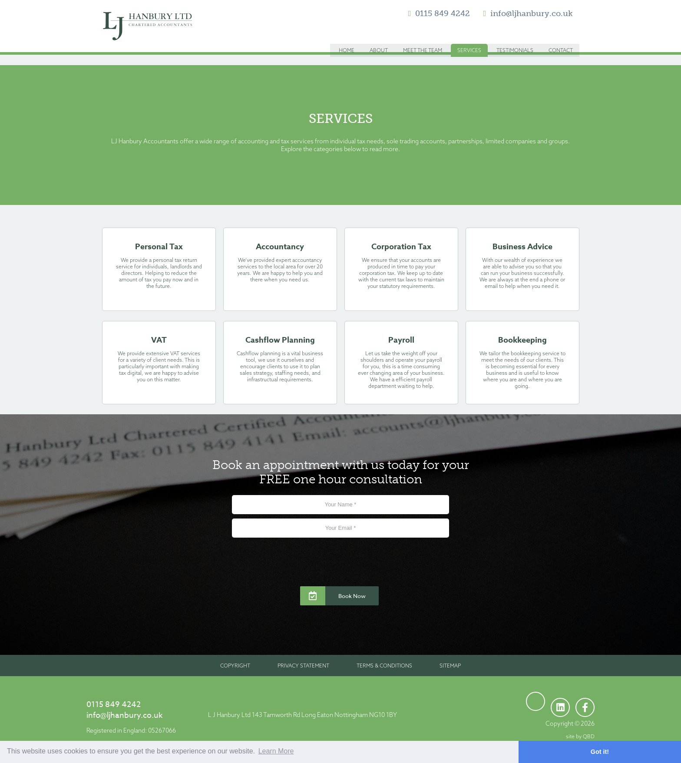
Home (346, 45)
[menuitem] (345, 45)
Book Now (333, 595)
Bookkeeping (522, 361)
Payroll (401, 361)
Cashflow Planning (280, 358)
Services (469, 45)
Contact (561, 45)
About (379, 45)
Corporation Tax (401, 264)
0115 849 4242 (442, 13)
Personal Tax (159, 264)
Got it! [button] (638, 751)
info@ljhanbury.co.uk (531, 13)
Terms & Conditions (384, 665)
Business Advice (522, 264)
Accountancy (280, 261)
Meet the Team (422, 45)
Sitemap (450, 665)
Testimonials (514, 45)
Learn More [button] (276, 751)
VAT (159, 358)
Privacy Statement (303, 665)
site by (565, 736)
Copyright (235, 665)
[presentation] (340, 559)
